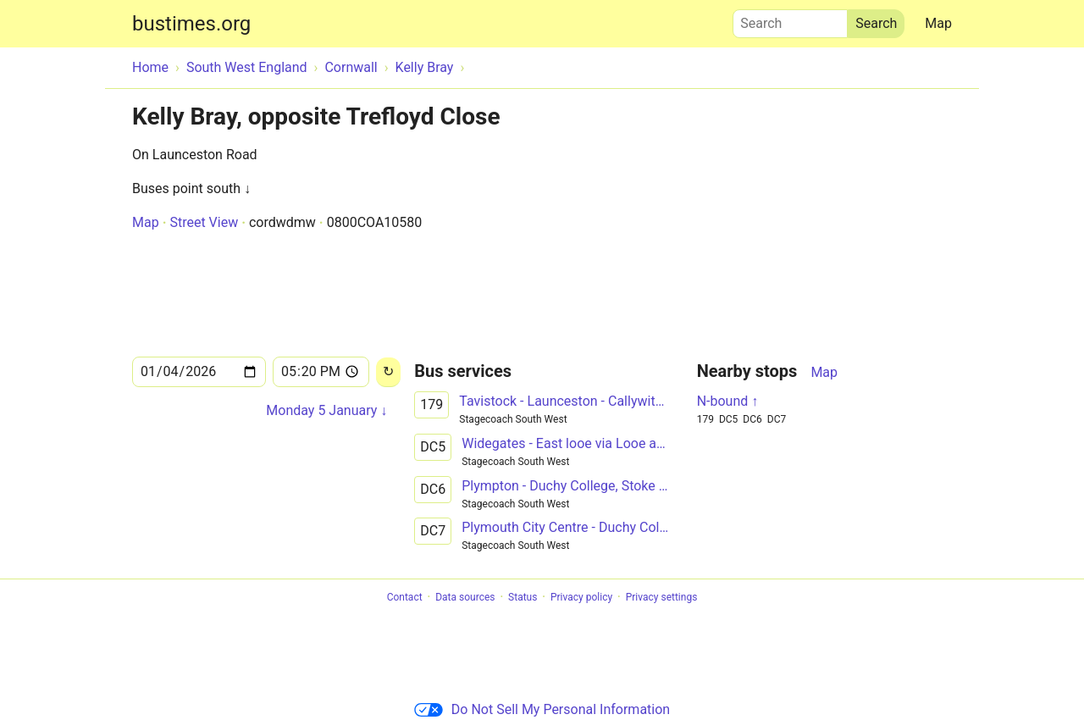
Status (522, 597)
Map (938, 23)
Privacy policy (581, 597)
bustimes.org (191, 24)
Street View (203, 222)
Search (790, 19)
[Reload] (388, 372)
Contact (405, 597)
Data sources (465, 597)
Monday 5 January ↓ (326, 410)
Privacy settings (662, 597)
